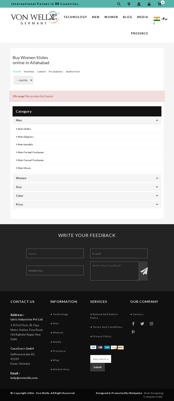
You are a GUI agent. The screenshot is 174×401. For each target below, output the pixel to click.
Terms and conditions (106, 327)
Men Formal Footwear (30, 152)
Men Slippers (25, 136)
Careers (137, 314)
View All (17, 71)
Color (87, 195)
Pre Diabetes (56, 71)
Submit (97, 367)
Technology (75, 17)
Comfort (41, 71)
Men (96, 17)
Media (142, 17)
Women (111, 17)
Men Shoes (23, 168)
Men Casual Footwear (30, 160)
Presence (139, 33)
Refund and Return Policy (104, 316)
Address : (17, 315)
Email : (15, 373)
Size (87, 187)
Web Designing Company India (153, 394)
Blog (127, 17)
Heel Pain (29, 71)
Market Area (60, 369)
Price (87, 204)
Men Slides (23, 129)
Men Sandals (24, 144)
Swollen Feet (73, 71)
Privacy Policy (100, 336)
